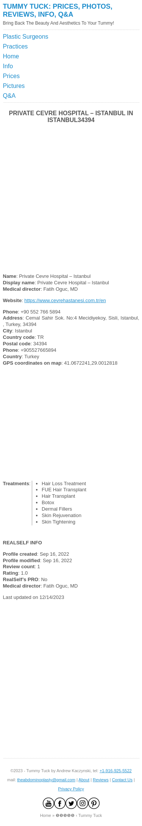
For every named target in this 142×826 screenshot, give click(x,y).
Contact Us (122, 779)
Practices (15, 46)
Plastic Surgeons (25, 36)
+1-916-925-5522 (116, 770)
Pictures (14, 86)
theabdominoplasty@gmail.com (46, 779)
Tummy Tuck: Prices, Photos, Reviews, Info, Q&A (57, 10)
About (83, 779)
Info (8, 66)
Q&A (9, 95)
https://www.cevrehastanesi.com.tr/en (65, 300)
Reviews (101, 779)
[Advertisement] (104, 51)
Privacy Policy (71, 789)
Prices (11, 76)
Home (11, 56)
